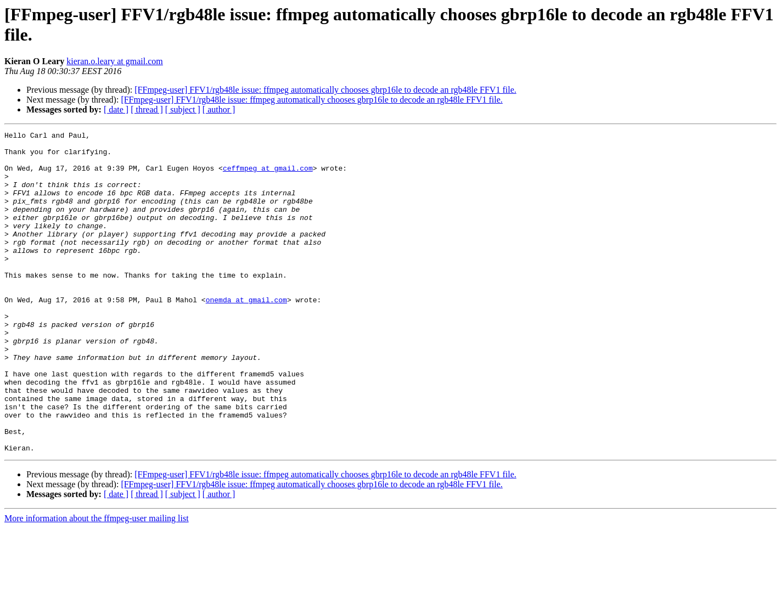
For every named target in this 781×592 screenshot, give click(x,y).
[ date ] (116, 109)
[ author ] (219, 109)
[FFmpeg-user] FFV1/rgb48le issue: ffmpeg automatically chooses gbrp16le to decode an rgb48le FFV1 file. (325, 89)
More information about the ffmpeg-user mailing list (96, 582)
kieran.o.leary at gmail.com (114, 61)
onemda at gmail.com (246, 334)
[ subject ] (182, 109)
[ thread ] (147, 109)
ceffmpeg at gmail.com (268, 176)
